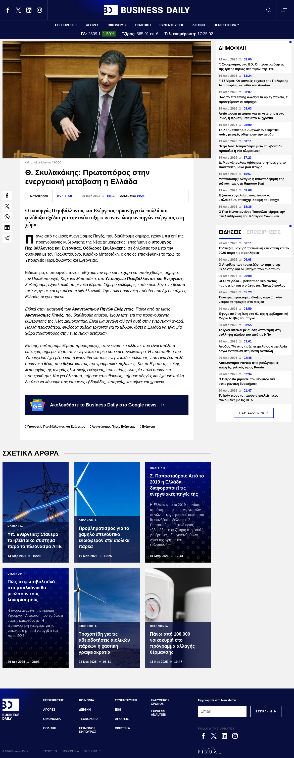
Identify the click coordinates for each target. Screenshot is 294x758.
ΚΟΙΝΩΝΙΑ (86, 700)
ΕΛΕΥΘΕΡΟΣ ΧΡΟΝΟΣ (160, 702)
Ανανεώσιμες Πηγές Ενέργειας (113, 426)
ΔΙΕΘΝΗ (198, 25)
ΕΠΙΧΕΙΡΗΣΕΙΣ (66, 25)
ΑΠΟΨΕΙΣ (122, 719)
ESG (118, 709)
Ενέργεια (148, 426)
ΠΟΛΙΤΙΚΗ (143, 25)
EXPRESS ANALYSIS (158, 712)
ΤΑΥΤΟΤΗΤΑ (50, 751)
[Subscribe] (264, 711)
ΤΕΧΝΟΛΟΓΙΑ (89, 719)
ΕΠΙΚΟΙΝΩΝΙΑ (71, 751)
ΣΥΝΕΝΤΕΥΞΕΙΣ (171, 25)
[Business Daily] (11, 719)
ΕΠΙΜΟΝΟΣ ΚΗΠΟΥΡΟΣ (87, 730)
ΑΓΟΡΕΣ (92, 25)
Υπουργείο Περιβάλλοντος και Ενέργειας (56, 426)
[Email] (222, 711)
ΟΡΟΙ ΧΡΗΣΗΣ (92, 751)
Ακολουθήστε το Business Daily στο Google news (97, 405)
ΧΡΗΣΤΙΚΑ (122, 728)
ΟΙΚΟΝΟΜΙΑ (117, 25)
